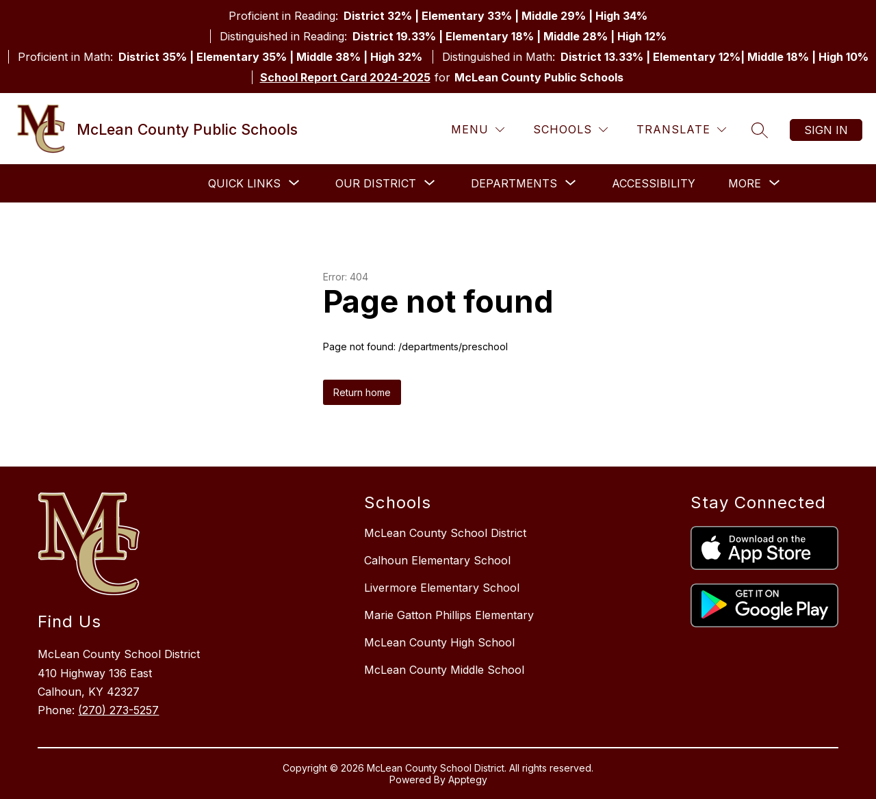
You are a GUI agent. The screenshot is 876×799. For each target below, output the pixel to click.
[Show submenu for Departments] (514, 183)
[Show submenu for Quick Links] (244, 183)
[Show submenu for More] (744, 183)
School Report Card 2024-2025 (345, 77)
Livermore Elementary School (441, 587)
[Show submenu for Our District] (375, 183)
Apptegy (467, 779)
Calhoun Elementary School (437, 560)
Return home (362, 392)
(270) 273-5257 (118, 710)
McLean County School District (445, 533)
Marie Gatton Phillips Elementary (449, 615)
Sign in (826, 130)
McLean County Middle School (444, 670)
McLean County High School (439, 642)
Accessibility (653, 183)
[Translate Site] (681, 129)
